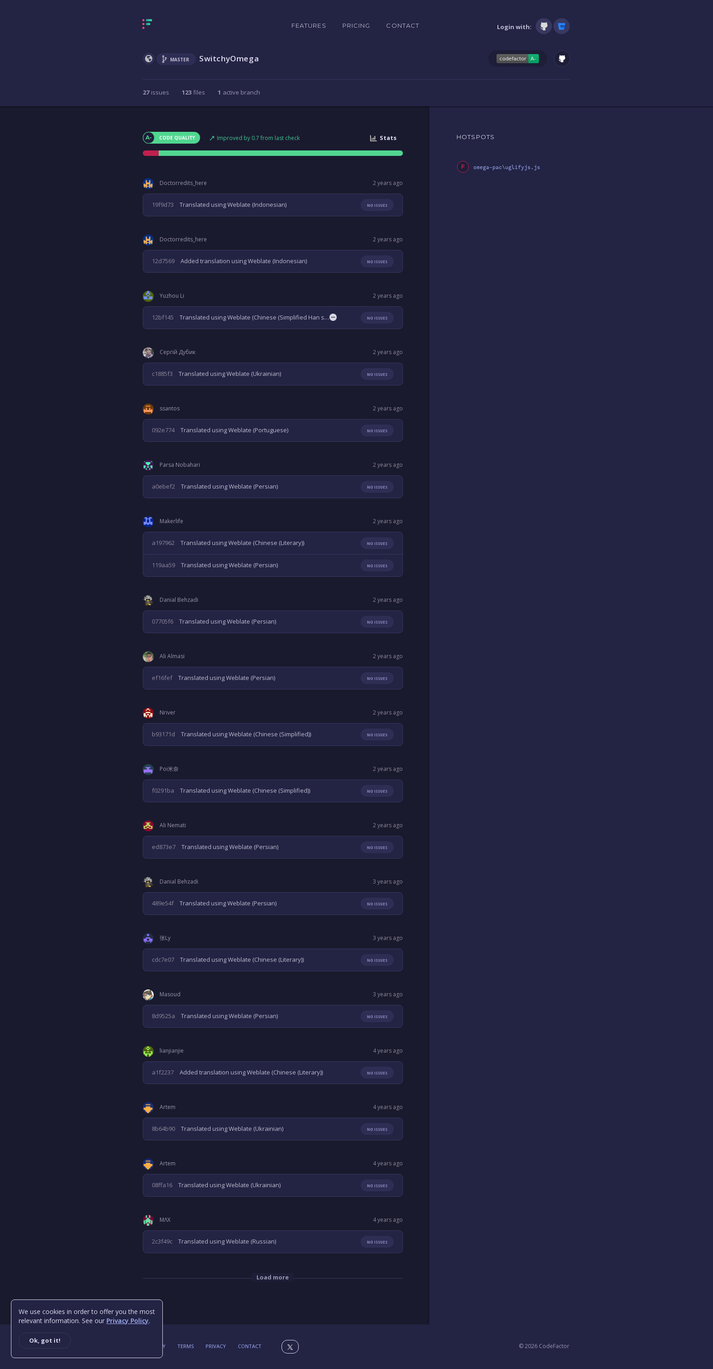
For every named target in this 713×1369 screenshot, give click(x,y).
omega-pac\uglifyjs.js (506, 167)
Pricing (356, 25)
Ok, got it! (44, 1340)
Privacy (216, 1346)
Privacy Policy (127, 1320)
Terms (185, 1346)
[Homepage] (175, 26)
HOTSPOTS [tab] (476, 136)
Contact (402, 25)
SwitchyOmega (229, 58)
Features (308, 25)
